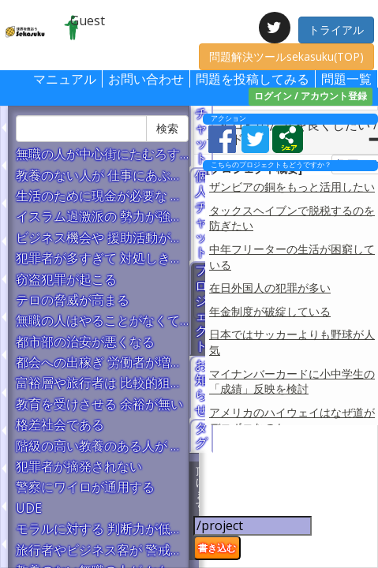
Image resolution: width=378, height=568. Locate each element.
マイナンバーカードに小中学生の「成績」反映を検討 (292, 381)
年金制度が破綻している (270, 311)
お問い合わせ (146, 79)
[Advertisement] (288, 499)
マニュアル (64, 79)
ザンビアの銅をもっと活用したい (292, 186)
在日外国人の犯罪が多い (270, 287)
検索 (167, 128)
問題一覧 (346, 79)
